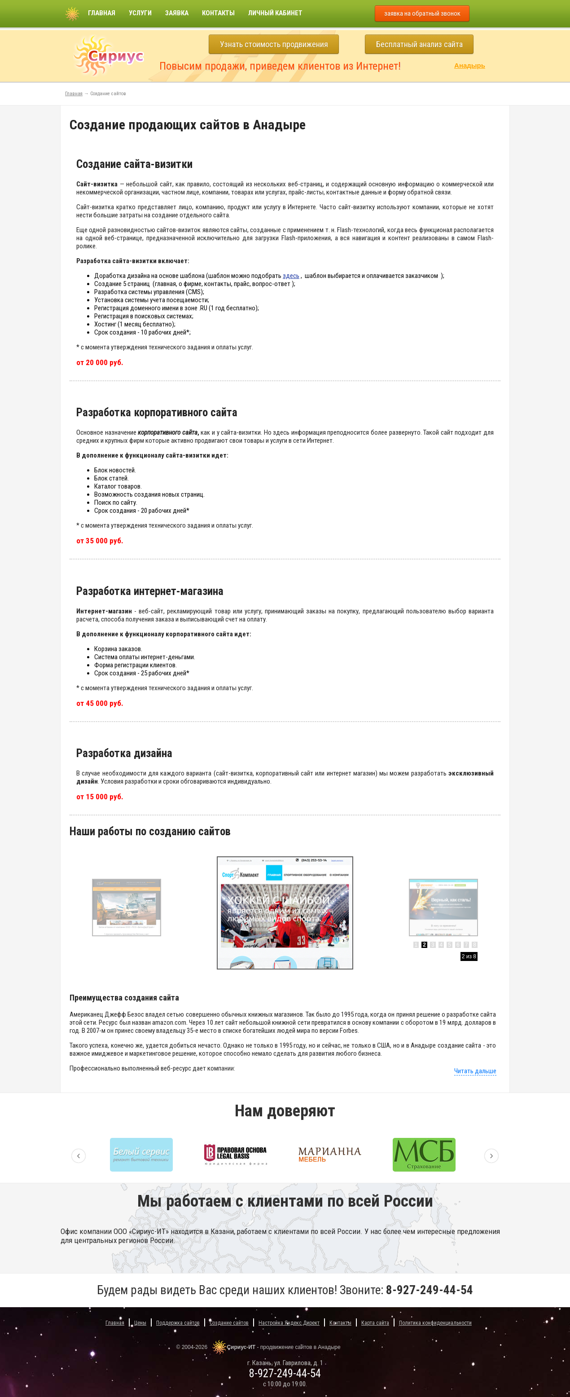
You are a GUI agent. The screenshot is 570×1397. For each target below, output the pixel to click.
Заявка (177, 13)
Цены (140, 1323)
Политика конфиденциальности (435, 1323)
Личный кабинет (275, 13)
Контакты (218, 13)
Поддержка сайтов (178, 1323)
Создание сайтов (229, 1323)
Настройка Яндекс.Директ (289, 1323)
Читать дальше (475, 1071)
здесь (291, 276)
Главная (101, 13)
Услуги (140, 13)
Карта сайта (375, 1323)
